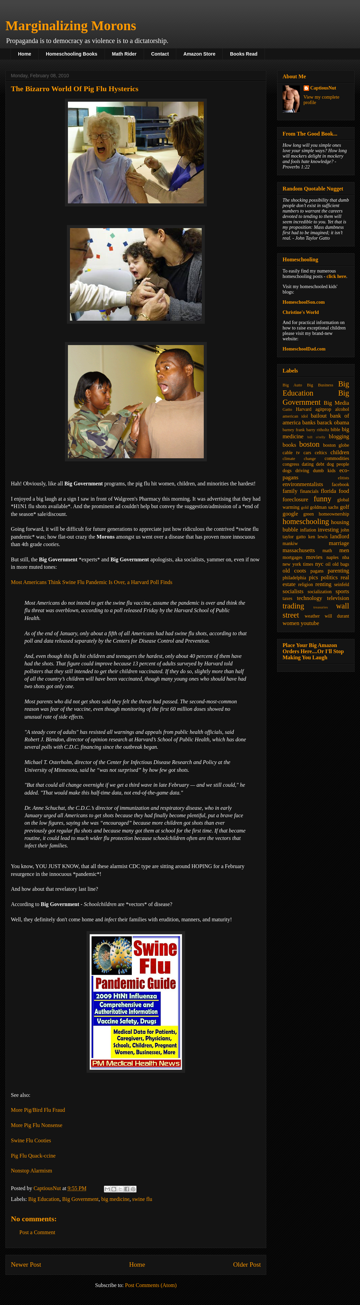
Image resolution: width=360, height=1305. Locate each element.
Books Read (243, 54)
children (339, 452)
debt (320, 464)
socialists (293, 591)
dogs (287, 470)
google (290, 513)
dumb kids (324, 470)
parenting (338, 570)
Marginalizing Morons (70, 25)
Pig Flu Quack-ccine (33, 1156)
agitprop (323, 409)
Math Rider (124, 54)
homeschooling (306, 521)
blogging (339, 436)
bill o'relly (316, 437)
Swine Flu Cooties (31, 1140)
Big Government (80, 1199)
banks (309, 422)
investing (328, 529)
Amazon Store (199, 54)
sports (342, 591)
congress (291, 464)
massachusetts (299, 550)
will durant (337, 616)
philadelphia (294, 577)
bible (335, 429)
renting (323, 584)
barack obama (333, 422)
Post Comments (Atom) (151, 1285)
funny (322, 499)
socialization (320, 591)
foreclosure (295, 499)
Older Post (247, 1264)
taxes (287, 598)
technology (309, 598)
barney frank (294, 429)
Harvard (303, 409)
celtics (321, 452)
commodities (337, 458)
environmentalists (303, 484)
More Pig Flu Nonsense (36, 1125)
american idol (295, 416)
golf (344, 507)
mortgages (292, 557)
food (344, 491)
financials (309, 491)
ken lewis (317, 536)
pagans (317, 571)
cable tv (291, 452)
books (289, 445)
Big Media (336, 403)
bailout (319, 416)
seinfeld (341, 584)
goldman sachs (324, 507)
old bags (340, 564)
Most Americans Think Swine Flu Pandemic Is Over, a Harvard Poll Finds (91, 582)
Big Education (43, 1199)
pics (313, 577)
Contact (160, 54)
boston (309, 444)
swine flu (142, 1199)
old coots (294, 570)
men (344, 550)
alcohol (342, 409)
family (290, 491)
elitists (343, 478)
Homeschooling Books (71, 54)
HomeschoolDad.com (304, 349)
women (291, 623)
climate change (299, 458)
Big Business (320, 385)
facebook (340, 484)
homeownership (334, 514)
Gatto (287, 409)
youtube (310, 623)
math (327, 550)
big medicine (115, 1199)
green (308, 514)
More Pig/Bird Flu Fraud (38, 1110)
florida (328, 491)
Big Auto (292, 385)
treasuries (320, 607)
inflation (308, 530)
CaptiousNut (323, 88)
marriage (339, 543)
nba (345, 557)
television (338, 598)
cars (307, 452)
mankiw (290, 543)
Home (24, 54)
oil (328, 564)
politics (329, 577)
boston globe (336, 445)
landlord (339, 536)
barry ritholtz (317, 429)
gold (304, 507)
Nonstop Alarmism (31, 1170)
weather (312, 616)
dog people (338, 464)
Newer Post (26, 1264)
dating (307, 464)
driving (302, 470)
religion (305, 584)
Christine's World (301, 312)
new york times (298, 564)
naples (332, 557)
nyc (319, 564)
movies (314, 557)
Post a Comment (37, 1232)
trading (293, 606)
